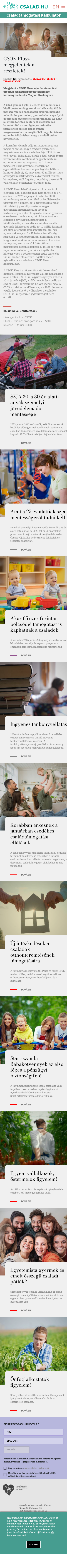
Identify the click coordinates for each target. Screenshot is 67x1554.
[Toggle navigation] (62, 6)
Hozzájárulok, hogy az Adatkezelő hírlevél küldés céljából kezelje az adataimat (32, 1474)
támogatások (12, 317)
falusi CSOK (24, 325)
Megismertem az (28, 1468)
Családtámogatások (27, 321)
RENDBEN (33, 1544)
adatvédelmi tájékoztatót (37, 1468)
